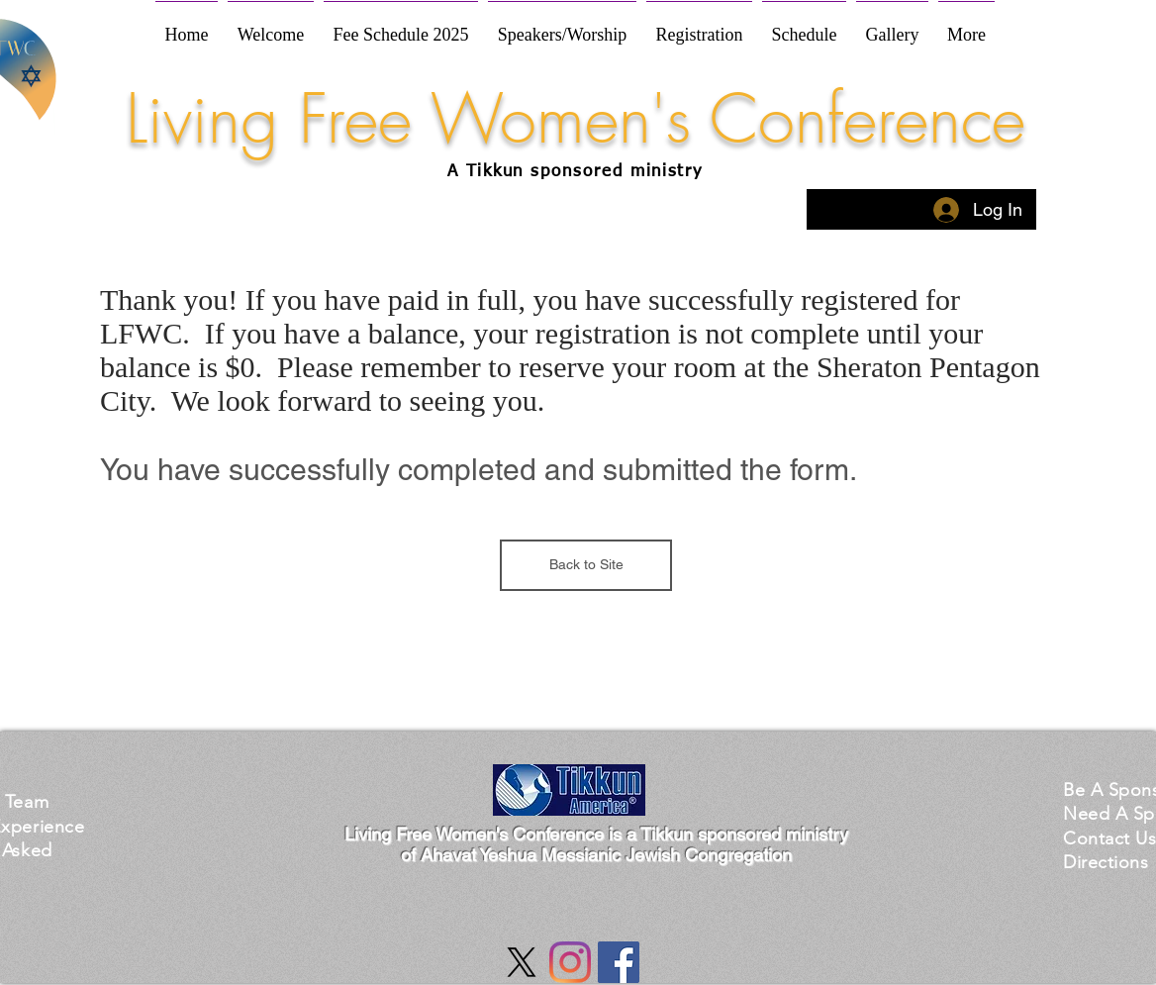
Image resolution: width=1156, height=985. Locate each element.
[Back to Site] (586, 565)
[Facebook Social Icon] (618, 962)
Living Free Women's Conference (575, 118)
